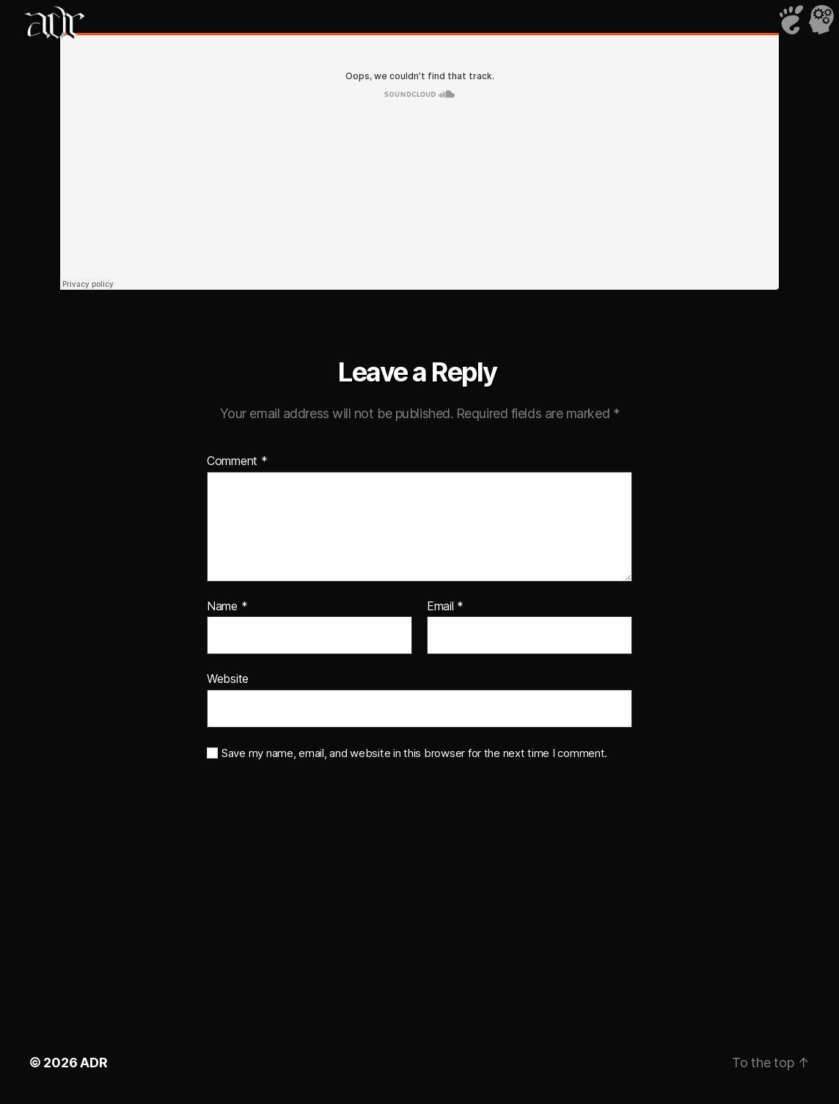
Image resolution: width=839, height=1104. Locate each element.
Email (445, 606)
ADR (93, 1062)
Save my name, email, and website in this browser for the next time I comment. (414, 753)
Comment (237, 461)
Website (228, 678)
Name (227, 606)
